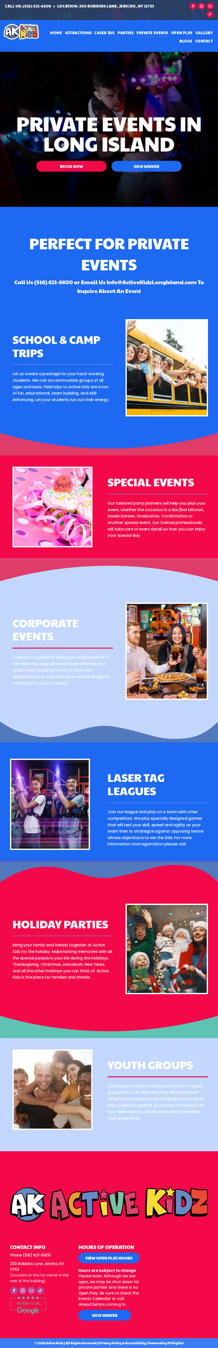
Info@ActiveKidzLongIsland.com (151, 282)
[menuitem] (56, 33)
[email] (210, 7)
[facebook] (193, 7)
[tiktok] (210, 15)
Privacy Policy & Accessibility (122, 1343)
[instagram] (201, 7)
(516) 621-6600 (53, 282)
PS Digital (175, 1343)
